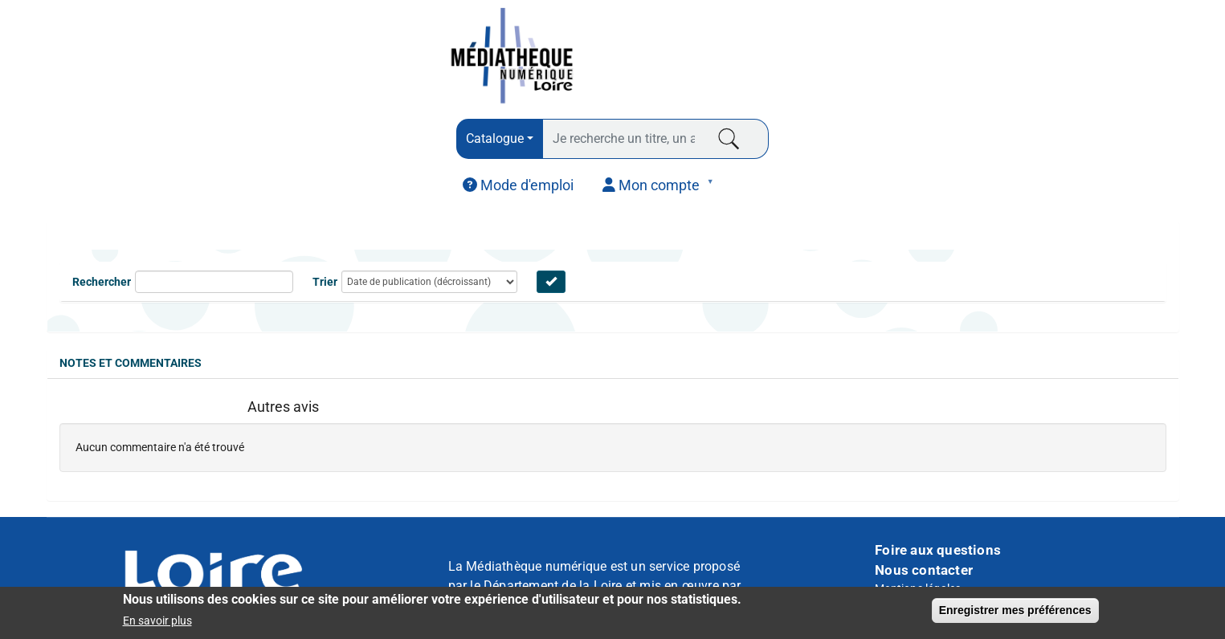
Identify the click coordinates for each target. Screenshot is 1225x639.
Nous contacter (924, 570)
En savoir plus (157, 622)
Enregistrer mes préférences (1015, 611)
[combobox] (499, 139)
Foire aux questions (938, 550)
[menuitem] (518, 185)
